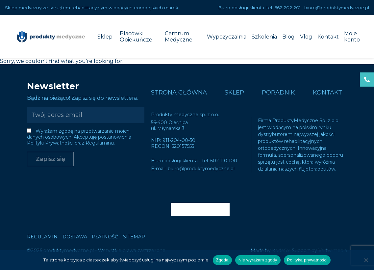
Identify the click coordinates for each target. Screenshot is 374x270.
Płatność (105, 237)
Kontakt (328, 37)
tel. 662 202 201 (283, 7)
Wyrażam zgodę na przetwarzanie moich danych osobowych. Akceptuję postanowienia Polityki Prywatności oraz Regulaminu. (79, 137)
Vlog (306, 37)
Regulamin (42, 237)
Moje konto (352, 36)
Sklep (104, 37)
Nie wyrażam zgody (257, 259)
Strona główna (179, 92)
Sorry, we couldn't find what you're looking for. (187, 135)
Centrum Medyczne (178, 36)
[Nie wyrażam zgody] (365, 260)
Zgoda (222, 259)
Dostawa (74, 237)
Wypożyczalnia (226, 37)
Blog (288, 37)
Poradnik (278, 92)
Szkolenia (264, 37)
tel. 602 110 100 (219, 161)
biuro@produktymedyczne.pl (336, 7)
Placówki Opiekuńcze (136, 36)
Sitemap (134, 237)
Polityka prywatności (307, 259)
